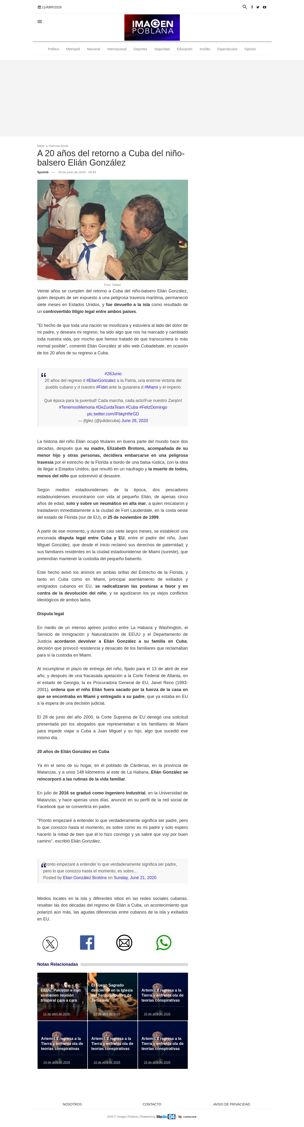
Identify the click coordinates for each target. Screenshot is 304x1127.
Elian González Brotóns (85, 877)
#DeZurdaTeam (110, 407)
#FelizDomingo (153, 407)
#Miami (151, 387)
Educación (184, 49)
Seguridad (162, 49)
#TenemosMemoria (77, 407)
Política (53, 49)
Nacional (93, 49)
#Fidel (102, 387)
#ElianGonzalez (101, 380)
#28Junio (113, 373)
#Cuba (132, 407)
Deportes (140, 49)
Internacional (116, 49)
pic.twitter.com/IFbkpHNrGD (113, 414)
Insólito (205, 49)
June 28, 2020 (135, 420)
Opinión (250, 49)
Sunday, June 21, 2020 (135, 877)
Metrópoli (73, 49)
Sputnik (43, 172)
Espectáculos (227, 49)
